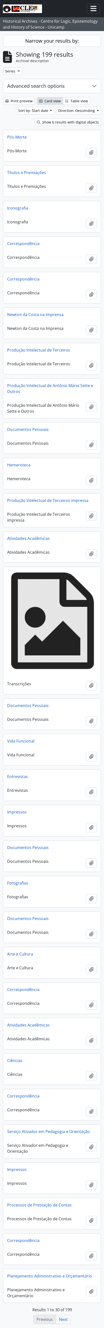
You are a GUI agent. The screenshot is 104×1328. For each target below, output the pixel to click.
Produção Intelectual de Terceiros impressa (47, 500)
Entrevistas (17, 776)
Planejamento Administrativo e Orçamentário (49, 1276)
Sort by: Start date (33, 110)
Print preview (19, 101)
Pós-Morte (17, 137)
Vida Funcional (20, 741)
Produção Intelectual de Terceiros (38, 350)
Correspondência (23, 243)
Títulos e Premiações (26, 172)
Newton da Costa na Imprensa (35, 314)
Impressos (17, 812)
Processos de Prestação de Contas (39, 1205)
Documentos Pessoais (28, 429)
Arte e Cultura (20, 954)
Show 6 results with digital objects (68, 122)
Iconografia (17, 208)
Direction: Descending (77, 110)
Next (63, 1319)
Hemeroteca (18, 465)
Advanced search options (36, 86)
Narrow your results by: (52, 40)
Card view (50, 101)
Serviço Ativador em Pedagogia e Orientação (48, 1131)
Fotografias (17, 883)
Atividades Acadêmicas (28, 538)
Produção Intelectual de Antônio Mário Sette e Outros (50, 388)
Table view (76, 101)
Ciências (14, 1060)
